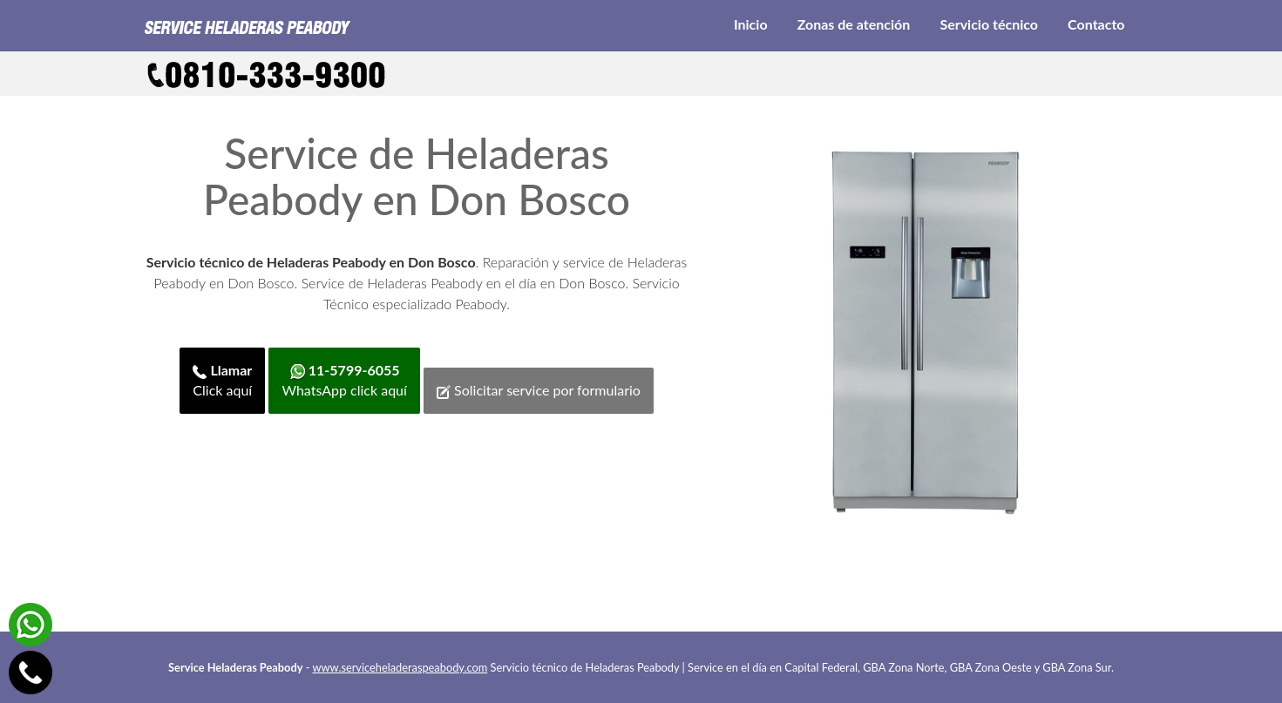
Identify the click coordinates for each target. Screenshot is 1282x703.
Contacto (1096, 24)
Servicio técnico (988, 24)
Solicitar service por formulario (539, 390)
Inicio (751, 24)
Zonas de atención (854, 24)
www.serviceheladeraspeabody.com (400, 667)
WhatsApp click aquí (343, 380)
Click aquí (222, 380)
